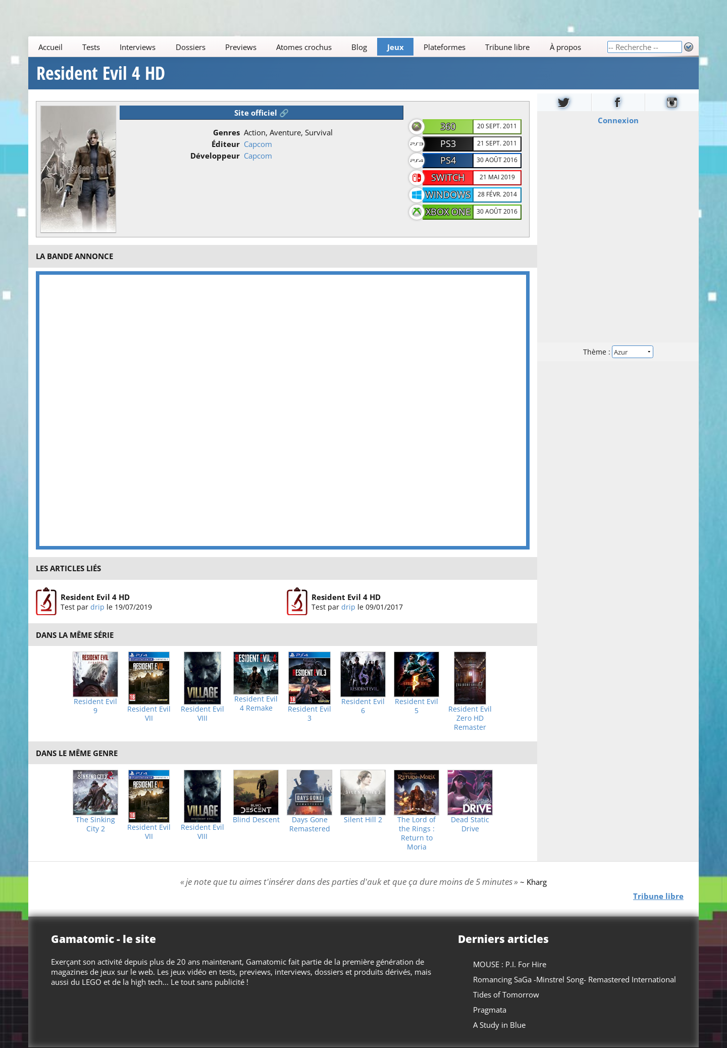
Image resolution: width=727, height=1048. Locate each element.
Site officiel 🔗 (261, 113)
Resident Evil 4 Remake (256, 703)
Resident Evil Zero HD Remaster (470, 718)
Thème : (618, 352)
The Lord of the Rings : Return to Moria (416, 833)
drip (97, 606)
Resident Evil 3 (309, 714)
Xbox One (448, 212)
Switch (447, 177)
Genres (226, 132)
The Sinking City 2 (95, 824)
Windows (448, 194)
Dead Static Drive (470, 824)
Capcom (258, 144)
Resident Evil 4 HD (100, 73)
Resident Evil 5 (416, 706)
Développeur (215, 156)
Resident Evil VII (149, 714)
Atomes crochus (304, 47)
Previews (240, 47)
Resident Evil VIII (202, 714)
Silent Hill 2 (363, 819)
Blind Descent (256, 819)
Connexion (618, 120)
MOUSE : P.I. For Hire (509, 964)
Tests (91, 47)
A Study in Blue (499, 1025)
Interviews (137, 47)
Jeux (395, 47)
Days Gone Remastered (309, 824)
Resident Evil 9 (95, 706)
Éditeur (226, 144)
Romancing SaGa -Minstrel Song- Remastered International (574, 979)
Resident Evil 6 (363, 706)
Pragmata (489, 1010)
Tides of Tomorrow (506, 994)
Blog (359, 47)
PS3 (448, 143)
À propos (565, 47)
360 (447, 126)
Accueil (50, 47)
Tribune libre (507, 47)
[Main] (317, 47)
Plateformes (444, 47)
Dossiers (190, 47)
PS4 (448, 160)
